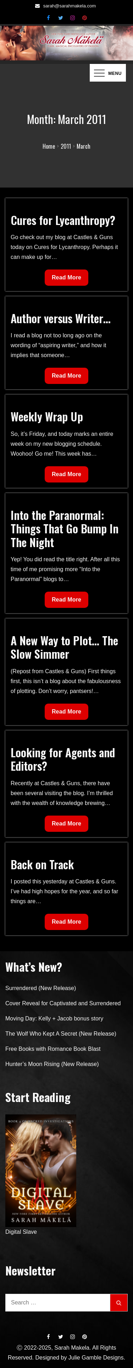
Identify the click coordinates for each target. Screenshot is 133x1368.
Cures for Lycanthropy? (63, 220)
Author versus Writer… (61, 318)
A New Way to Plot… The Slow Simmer (64, 647)
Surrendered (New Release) (40, 988)
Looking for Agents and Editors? (63, 759)
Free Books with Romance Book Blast (53, 1049)
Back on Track (42, 864)
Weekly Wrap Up (47, 416)
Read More (69, 279)
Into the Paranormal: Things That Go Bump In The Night (64, 528)
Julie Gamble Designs (96, 1358)
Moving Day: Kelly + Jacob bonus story (54, 1018)
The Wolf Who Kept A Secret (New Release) (60, 1034)
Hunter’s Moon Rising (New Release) (52, 1064)
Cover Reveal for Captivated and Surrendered (63, 1003)
